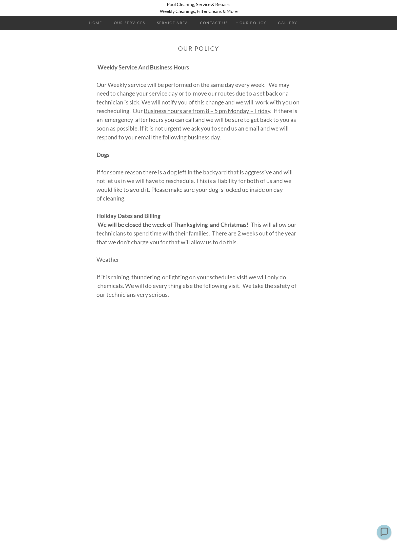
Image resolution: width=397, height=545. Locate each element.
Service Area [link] (172, 23)
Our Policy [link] (253, 23)
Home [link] (95, 23)
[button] (384, 532)
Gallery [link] (287, 23)
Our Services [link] (129, 23)
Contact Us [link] (214, 23)
